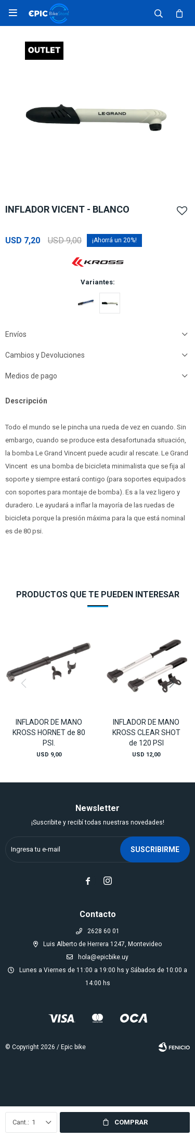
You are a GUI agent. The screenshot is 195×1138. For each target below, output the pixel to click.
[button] (172, 683)
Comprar (131, 1122)
